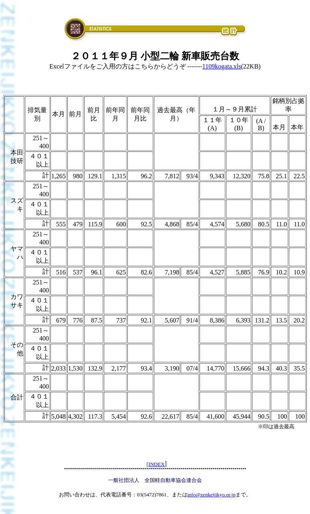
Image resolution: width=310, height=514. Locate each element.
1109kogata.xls (221, 66)
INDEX (157, 464)
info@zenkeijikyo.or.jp (211, 495)
